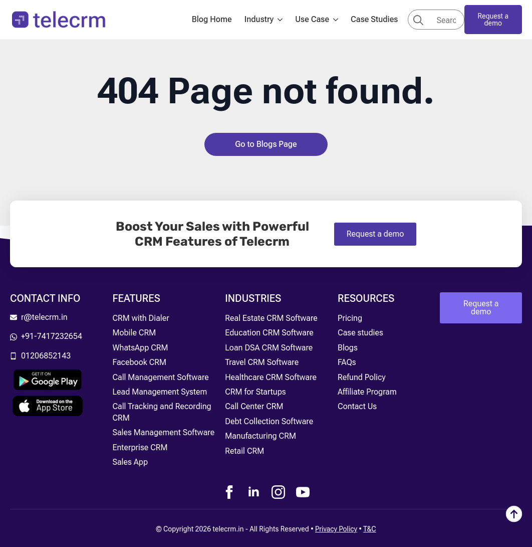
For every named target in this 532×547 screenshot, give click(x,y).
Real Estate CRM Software (271, 318)
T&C (369, 529)
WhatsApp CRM (140, 347)
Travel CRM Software (262, 362)
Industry (259, 19)
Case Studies (374, 19)
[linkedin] (253, 492)
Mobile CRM (134, 332)
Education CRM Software (269, 332)
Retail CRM (244, 451)
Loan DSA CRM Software (269, 347)
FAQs (347, 362)
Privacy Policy (336, 529)
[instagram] (278, 492)
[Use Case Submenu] (338, 20)
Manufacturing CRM (260, 436)
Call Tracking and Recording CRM (161, 412)
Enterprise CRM (139, 447)
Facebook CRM (139, 362)
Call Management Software (160, 377)
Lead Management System (159, 392)
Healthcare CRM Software (271, 377)
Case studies (360, 332)
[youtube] (303, 492)
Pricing (350, 318)
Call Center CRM (254, 406)
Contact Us (357, 406)
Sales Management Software (163, 432)
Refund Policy (362, 377)
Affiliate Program (367, 392)
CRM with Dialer (140, 318)
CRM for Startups (255, 392)
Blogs (348, 347)
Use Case (312, 19)
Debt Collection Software (269, 421)
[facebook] (229, 492)
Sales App (130, 462)
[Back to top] (514, 514)
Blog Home (212, 19)
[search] (418, 20)
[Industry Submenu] (283, 20)
